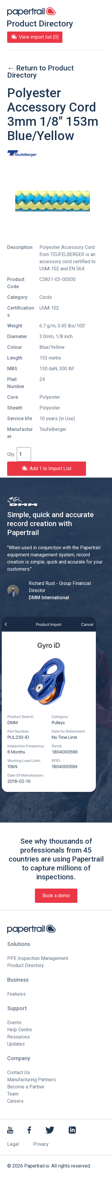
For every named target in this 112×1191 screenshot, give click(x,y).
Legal (13, 1144)
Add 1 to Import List (46, 468)
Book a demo (56, 895)
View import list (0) (35, 37)
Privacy (41, 1144)
